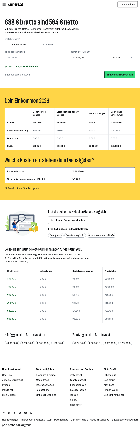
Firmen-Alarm (111, 390)
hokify (73, 399)
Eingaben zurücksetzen (17, 74)
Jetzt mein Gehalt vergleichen (68, 220)
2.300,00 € (42, 343)
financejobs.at (78, 385)
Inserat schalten (45, 385)
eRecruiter (75, 404)
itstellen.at (76, 375)
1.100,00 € (58, 343)
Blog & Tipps (9, 395)
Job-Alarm (109, 380)
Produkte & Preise (45, 375)
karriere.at (125, 419)
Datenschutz (61, 419)
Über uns (7, 375)
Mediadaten (42, 380)
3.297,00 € (125, 343)
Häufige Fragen (10, 419)
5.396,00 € (94, 343)
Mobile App (8, 390)
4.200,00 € (12, 343)
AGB (49, 419)
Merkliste (109, 385)
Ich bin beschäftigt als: (15, 52)
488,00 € (11, 286)
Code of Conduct (99, 419)
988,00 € (11, 319)
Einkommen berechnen (120, 74)
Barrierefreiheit (79, 419)
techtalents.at (78, 380)
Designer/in (56, 235)
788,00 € (11, 303)
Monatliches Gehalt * (80, 52)
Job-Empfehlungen (114, 395)
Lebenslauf (110, 375)
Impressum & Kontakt (33, 419)
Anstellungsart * (12, 39)
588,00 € (11, 294)
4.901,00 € (110, 343)
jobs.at (74, 395)
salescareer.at (78, 390)
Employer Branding (46, 395)
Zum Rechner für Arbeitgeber (22, 188)
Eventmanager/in (75, 235)
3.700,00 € (27, 343)
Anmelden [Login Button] (127, 4)
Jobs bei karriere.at (12, 380)
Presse (6, 385)
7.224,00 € (79, 343)
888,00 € (11, 311)
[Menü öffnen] (4, 4)
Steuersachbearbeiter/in (101, 235)
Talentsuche (42, 390)
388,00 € (11, 278)
